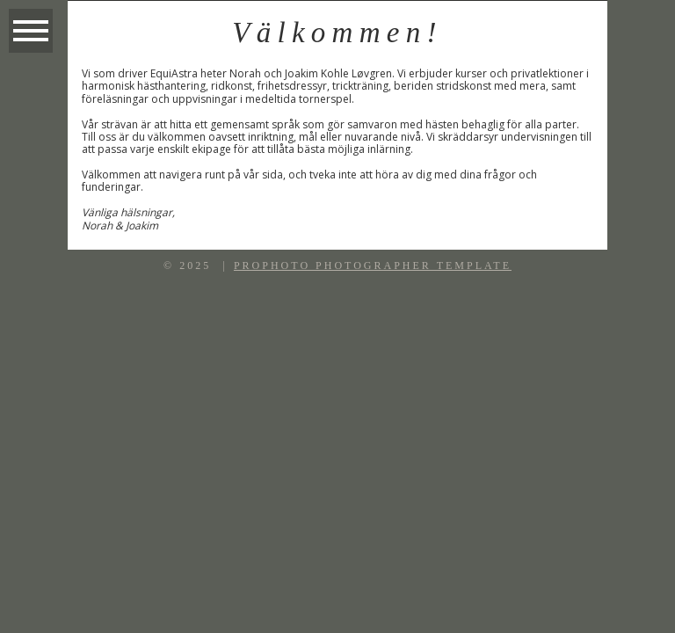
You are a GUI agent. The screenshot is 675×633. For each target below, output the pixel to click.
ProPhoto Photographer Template (373, 265)
